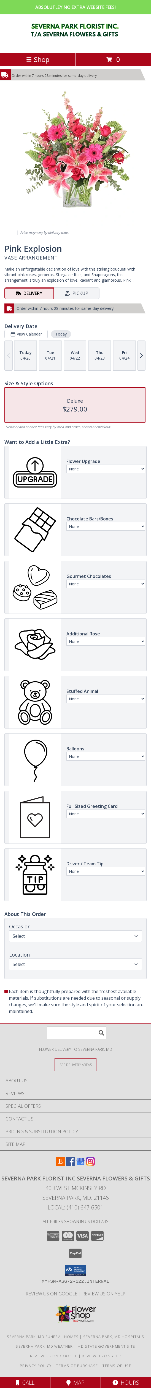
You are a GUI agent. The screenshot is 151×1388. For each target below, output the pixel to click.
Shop (37, 59)
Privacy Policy (36, 1365)
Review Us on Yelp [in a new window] (103, 1293)
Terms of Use (117, 1365)
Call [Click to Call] (25, 1382)
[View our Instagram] (90, 1164)
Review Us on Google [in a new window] (52, 1293)
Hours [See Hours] (125, 1382)
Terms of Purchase (77, 1365)
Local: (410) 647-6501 (75, 1207)
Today (61, 334)
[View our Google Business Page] (80, 1164)
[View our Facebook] (70, 1164)
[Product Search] (76, 1032)
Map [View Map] (75, 1382)
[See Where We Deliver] (75, 1064)
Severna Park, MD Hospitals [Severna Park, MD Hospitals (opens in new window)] (113, 1336)
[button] (75, 1270)
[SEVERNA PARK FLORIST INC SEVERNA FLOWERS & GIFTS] (75, 44)
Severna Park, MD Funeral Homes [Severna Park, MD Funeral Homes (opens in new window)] (43, 1336)
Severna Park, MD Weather (44, 1346)
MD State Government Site (106, 1346)
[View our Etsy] (60, 1164)
